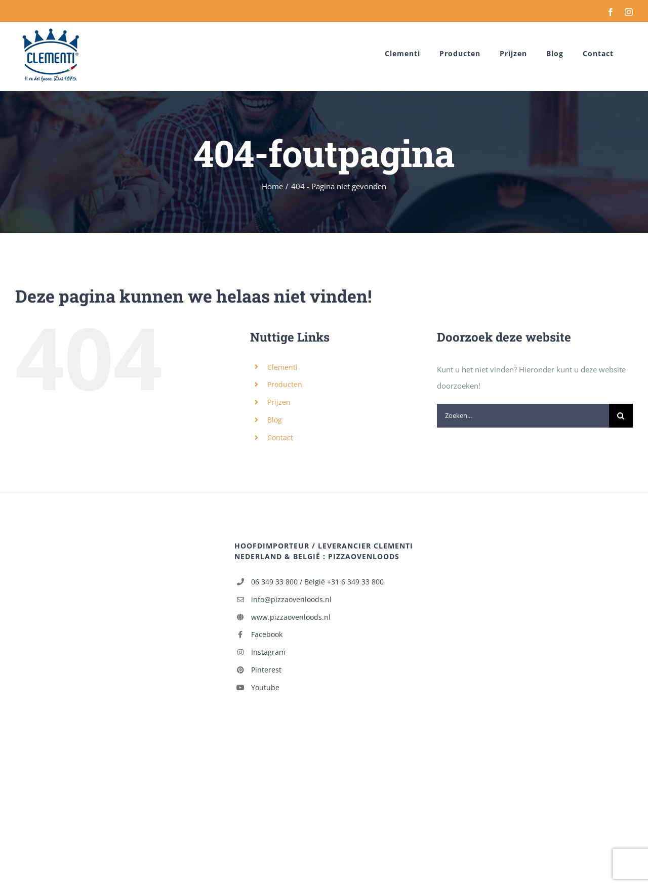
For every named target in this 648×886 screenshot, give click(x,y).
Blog (274, 420)
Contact (280, 437)
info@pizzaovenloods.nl (291, 599)
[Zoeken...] (523, 416)
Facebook (266, 634)
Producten (284, 384)
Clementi (282, 367)
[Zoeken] (621, 416)
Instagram (268, 652)
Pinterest (266, 669)
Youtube (265, 687)
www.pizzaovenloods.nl (291, 617)
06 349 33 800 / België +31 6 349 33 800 (317, 581)
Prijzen (279, 402)
